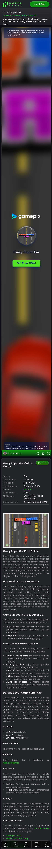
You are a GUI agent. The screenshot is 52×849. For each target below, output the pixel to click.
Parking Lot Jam (13, 835)
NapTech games (11, 762)
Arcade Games (41, 828)
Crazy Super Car (12, 453)
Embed (42, 463)
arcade (27, 489)
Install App (39, 4)
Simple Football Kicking (17, 838)
